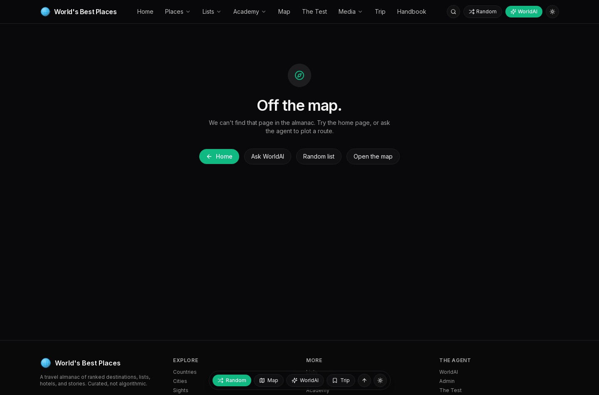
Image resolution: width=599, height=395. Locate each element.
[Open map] (269, 380)
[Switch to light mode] (552, 11)
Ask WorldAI (267, 156)
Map (284, 11)
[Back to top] (364, 380)
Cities (180, 381)
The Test (314, 11)
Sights (180, 390)
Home (145, 11)
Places (178, 11)
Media (351, 11)
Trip (380, 11)
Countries (185, 372)
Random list (318, 156)
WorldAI (523, 11)
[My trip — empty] (341, 380)
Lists (212, 11)
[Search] (453, 11)
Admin (447, 381)
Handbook (411, 11)
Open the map (373, 156)
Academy (250, 11)
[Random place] (232, 380)
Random (483, 11)
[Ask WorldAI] (305, 380)
